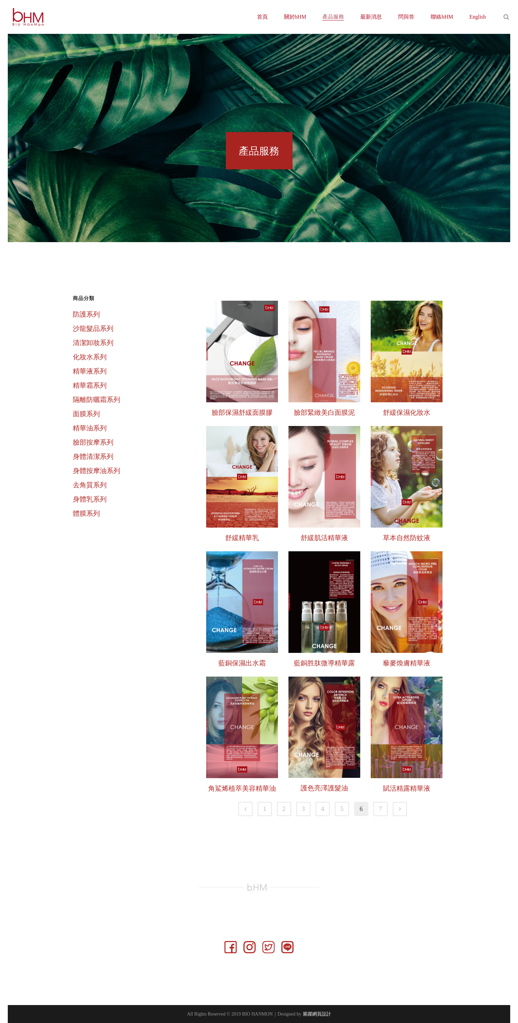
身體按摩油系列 (96, 470)
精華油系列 (90, 428)
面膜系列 (86, 414)
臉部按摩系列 (93, 442)
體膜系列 (86, 513)
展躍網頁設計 (317, 1014)
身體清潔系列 (93, 456)
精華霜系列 (90, 385)
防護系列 (86, 314)
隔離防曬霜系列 (96, 399)
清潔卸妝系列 (93, 342)
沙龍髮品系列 (93, 328)
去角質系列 (90, 485)
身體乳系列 (90, 499)
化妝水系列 (90, 357)
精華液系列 (90, 371)
